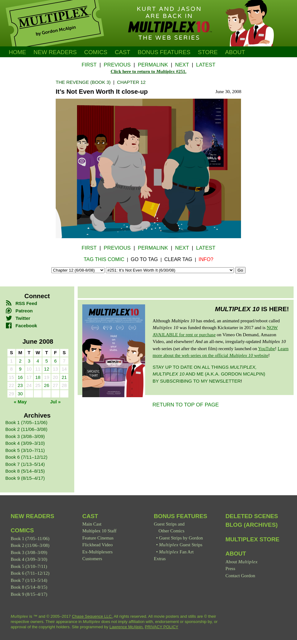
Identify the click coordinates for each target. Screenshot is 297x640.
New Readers (55, 52)
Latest (205, 65)
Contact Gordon (240, 575)
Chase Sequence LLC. (92, 616)
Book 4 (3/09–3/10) (25, 443)
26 (46, 385)
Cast (122, 52)
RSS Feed (21, 303)
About (235, 52)
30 (20, 393)
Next (182, 65)
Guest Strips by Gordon (181, 537)
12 (46, 369)
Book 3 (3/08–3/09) (25, 436)
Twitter (17, 318)
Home (17, 52)
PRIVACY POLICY (161, 627)
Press (230, 568)
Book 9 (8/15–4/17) (25, 478)
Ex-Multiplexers (97, 551)
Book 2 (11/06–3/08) (26, 429)
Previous (117, 65)
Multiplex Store (252, 539)
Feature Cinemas (98, 537)
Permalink (153, 65)
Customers (92, 558)
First (89, 65)
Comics (95, 52)
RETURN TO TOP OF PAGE (186, 405)
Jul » (55, 401)
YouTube (266, 348)
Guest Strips (180, 544)
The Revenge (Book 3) (83, 82)
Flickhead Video (97, 544)
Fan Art (176, 551)
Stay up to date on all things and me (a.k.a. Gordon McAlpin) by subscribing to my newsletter (209, 374)
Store (207, 52)
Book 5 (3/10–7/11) (25, 450)
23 (20, 385)
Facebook (21, 325)
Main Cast (91, 524)
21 (64, 377)
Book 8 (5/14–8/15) (25, 471)
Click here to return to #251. (149, 71)
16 (20, 377)
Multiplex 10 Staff (99, 530)
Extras (160, 558)
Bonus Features (180, 516)
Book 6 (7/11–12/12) (26, 457)
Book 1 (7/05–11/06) (26, 422)
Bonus (164, 52)
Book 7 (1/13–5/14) (25, 464)
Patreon (18, 310)
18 (38, 377)
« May (20, 401)
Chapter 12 (131, 82)
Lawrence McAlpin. (127, 627)
